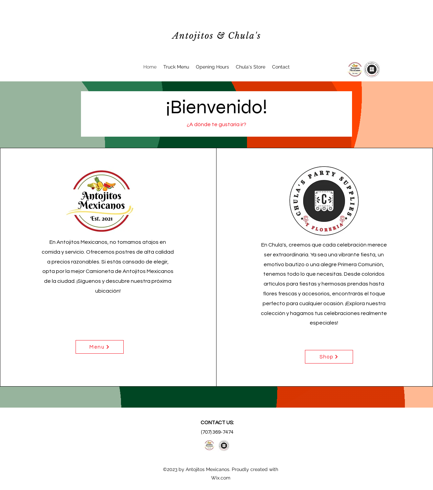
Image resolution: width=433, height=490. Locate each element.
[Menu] (100, 347)
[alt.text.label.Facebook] (355, 69)
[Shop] (329, 357)
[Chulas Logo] (372, 69)
